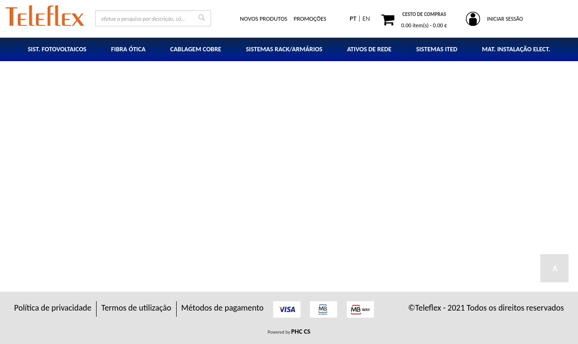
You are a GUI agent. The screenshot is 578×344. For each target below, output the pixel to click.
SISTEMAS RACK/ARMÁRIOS (284, 49)
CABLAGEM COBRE (195, 49)
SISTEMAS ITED (436, 49)
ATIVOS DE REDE (369, 49)
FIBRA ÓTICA (128, 49)
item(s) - (424, 25)
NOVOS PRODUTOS (263, 18)
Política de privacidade (52, 308)
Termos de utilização (136, 308)
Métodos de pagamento (222, 308)
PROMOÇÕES (309, 18)
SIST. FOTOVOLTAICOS (57, 49)
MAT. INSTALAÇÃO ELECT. (516, 49)
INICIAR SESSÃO (505, 19)
